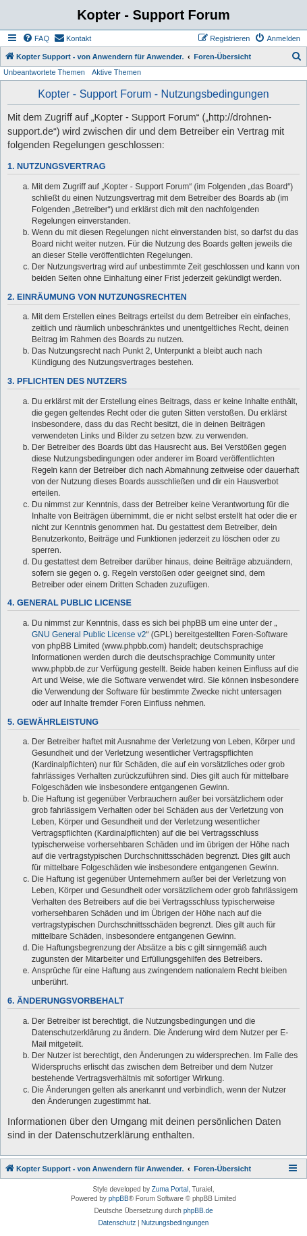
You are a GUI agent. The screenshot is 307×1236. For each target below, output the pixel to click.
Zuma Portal (170, 1189)
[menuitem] (35, 38)
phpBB (119, 1198)
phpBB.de (198, 1210)
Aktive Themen (116, 72)
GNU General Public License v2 (89, 634)
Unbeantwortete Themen (44, 72)
